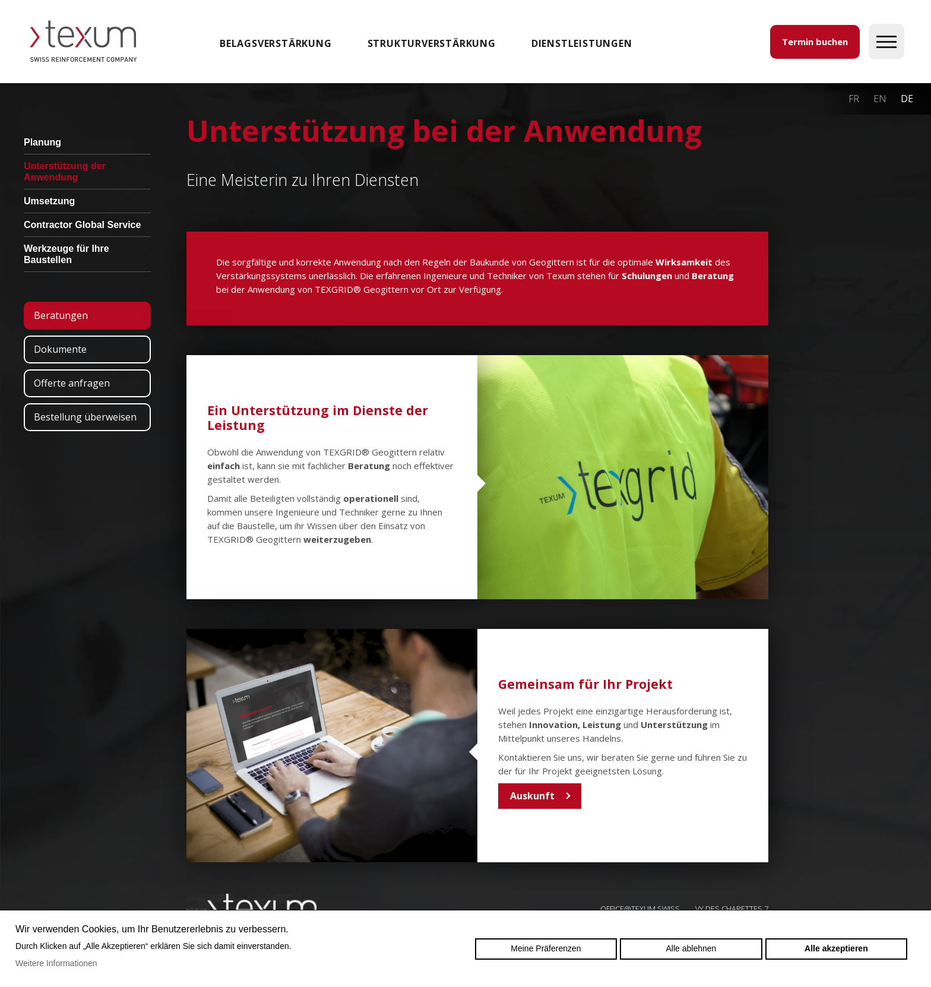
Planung (42, 142)
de (907, 98)
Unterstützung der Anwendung (65, 171)
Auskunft (532, 795)
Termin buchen (815, 42)
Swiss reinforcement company (251, 908)
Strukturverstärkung (432, 43)
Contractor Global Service (82, 225)
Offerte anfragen (72, 383)
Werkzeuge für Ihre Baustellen (66, 254)
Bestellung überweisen (85, 416)
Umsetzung (49, 201)
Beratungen (61, 315)
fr (853, 98)
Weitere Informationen (56, 963)
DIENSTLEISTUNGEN (581, 43)
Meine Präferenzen (546, 948)
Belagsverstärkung (276, 43)
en (879, 98)
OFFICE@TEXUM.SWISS (640, 908)
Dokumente (60, 349)
